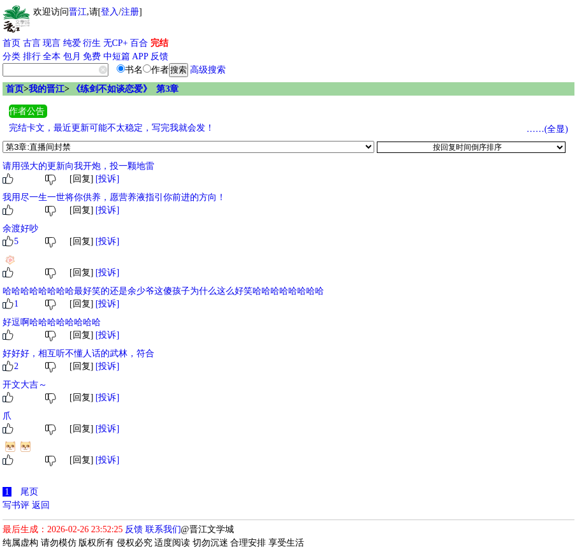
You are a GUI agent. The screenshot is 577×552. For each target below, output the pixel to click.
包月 (72, 56)
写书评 (16, 505)
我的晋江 (46, 89)
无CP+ (115, 43)
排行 (32, 56)
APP (140, 56)
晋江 (78, 12)
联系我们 (163, 529)
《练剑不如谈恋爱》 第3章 (125, 89)
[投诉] (107, 179)
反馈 (159, 56)
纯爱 (72, 43)
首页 (11, 43)
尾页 (29, 492)
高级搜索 (208, 70)
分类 (11, 56)
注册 (130, 12)
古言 (32, 43)
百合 (139, 43)
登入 (110, 12)
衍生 (92, 43)
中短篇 (116, 56)
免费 (92, 56)
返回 (41, 505)
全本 (52, 56)
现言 (52, 43)
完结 (159, 43)
